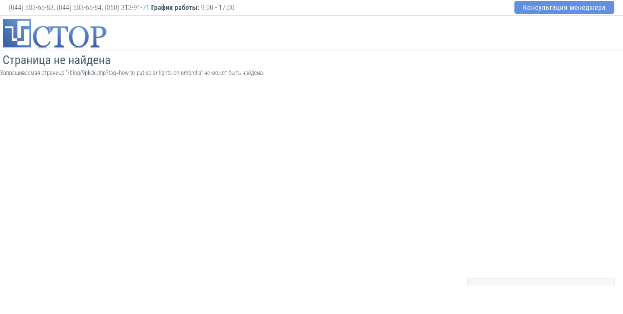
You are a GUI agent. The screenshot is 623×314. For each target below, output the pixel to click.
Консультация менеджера (564, 7)
